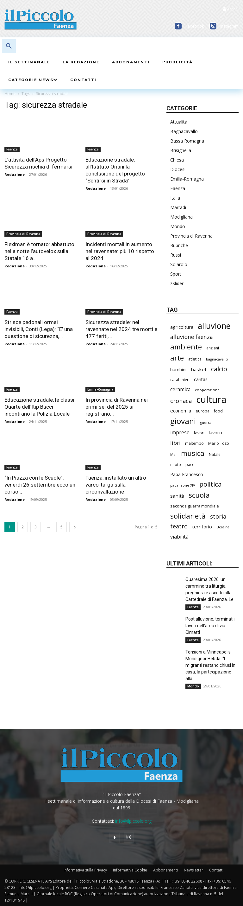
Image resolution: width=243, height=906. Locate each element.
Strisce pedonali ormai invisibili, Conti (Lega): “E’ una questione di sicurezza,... (38, 329)
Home (10, 93)
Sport (175, 274)
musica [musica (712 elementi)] (192, 453)
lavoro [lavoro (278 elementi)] (215, 432)
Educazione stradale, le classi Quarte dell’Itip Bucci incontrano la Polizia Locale (39, 407)
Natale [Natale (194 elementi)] (215, 454)
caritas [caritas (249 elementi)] (201, 379)
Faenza (12, 149)
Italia (175, 198)
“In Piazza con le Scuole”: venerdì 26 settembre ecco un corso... (39, 485)
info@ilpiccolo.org (133, 821)
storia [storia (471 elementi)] (218, 516)
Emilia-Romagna (100, 389)
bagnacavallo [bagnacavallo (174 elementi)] (217, 359)
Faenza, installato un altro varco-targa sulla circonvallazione (115, 485)
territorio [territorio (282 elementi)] (202, 526)
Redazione (14, 174)
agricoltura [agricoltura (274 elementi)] (181, 327)
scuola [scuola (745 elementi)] (199, 495)
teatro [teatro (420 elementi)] (179, 526)
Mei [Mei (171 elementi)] (173, 454)
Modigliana (181, 217)
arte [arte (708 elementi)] (177, 357)
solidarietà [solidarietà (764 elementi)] (188, 516)
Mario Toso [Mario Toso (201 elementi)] (218, 443)
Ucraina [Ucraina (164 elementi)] (222, 527)
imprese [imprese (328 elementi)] (180, 432)
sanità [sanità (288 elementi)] (177, 496)
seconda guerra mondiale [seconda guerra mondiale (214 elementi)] (194, 506)
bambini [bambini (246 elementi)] (178, 370)
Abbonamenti (165, 870)
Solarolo (178, 264)
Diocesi (177, 169)
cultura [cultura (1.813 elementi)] (211, 399)
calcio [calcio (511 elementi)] (219, 369)
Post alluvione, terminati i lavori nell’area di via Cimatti (210, 625)
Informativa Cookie (130, 870)
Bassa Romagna (187, 141)
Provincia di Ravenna (23, 234)
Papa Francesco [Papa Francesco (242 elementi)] (186, 474)
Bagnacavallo (184, 131)
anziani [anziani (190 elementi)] (212, 347)
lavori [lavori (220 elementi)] (199, 433)
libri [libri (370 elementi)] (175, 442)
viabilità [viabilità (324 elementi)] (179, 536)
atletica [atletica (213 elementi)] (195, 359)
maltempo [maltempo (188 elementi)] (194, 443)
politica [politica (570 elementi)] (210, 484)
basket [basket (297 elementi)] (199, 369)
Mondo (177, 226)
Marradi (178, 207)
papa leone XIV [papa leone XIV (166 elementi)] (182, 485)
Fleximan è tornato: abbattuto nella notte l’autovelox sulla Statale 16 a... (39, 251)
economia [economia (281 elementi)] (180, 410)
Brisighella (180, 150)
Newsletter (193, 870)
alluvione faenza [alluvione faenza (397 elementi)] (191, 337)
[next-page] (74, 527)
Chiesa (177, 160)
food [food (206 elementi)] (218, 411)
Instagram (229, 26)
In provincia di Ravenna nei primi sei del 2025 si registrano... (116, 407)
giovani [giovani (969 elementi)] (183, 421)
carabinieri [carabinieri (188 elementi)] (180, 379)
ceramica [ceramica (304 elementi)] (180, 389)
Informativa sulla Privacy (85, 870)
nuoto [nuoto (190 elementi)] (175, 464)
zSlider (177, 283)
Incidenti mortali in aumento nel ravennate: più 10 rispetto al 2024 (119, 251)
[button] (9, 46)
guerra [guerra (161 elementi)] (205, 422)
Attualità (178, 122)
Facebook (194, 26)
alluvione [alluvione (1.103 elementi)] (214, 325)
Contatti (216, 870)
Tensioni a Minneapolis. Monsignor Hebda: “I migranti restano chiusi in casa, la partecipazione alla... (210, 665)
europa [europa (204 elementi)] (202, 411)
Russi (175, 255)
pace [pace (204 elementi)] (190, 464)
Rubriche (179, 245)
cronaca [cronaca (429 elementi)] (181, 401)
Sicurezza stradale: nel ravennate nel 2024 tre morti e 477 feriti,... (121, 329)
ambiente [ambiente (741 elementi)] (186, 346)
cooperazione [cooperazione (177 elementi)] (207, 389)
